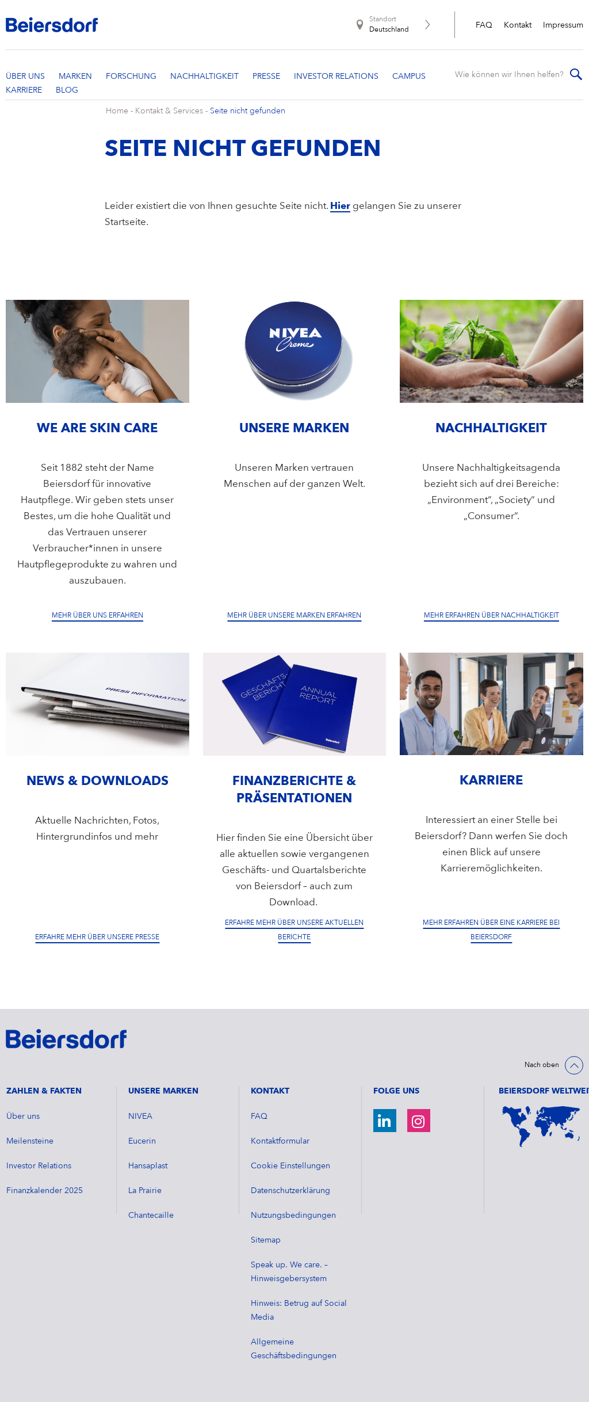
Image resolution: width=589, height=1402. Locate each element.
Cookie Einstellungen (290, 1166)
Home (117, 111)
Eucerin (142, 1141)
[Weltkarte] (541, 1126)
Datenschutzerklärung (290, 1191)
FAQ (484, 25)
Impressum (563, 25)
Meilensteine (29, 1141)
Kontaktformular (280, 1141)
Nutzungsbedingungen (293, 1215)
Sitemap (266, 1240)
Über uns (23, 1117)
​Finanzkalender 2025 (44, 1191)
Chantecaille (151, 1215)
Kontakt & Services (169, 111)
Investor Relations (38, 1166)
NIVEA (140, 1117)
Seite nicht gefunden (247, 111)
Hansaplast (147, 1166)
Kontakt (517, 25)
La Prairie (145, 1191)
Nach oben (542, 1065)
